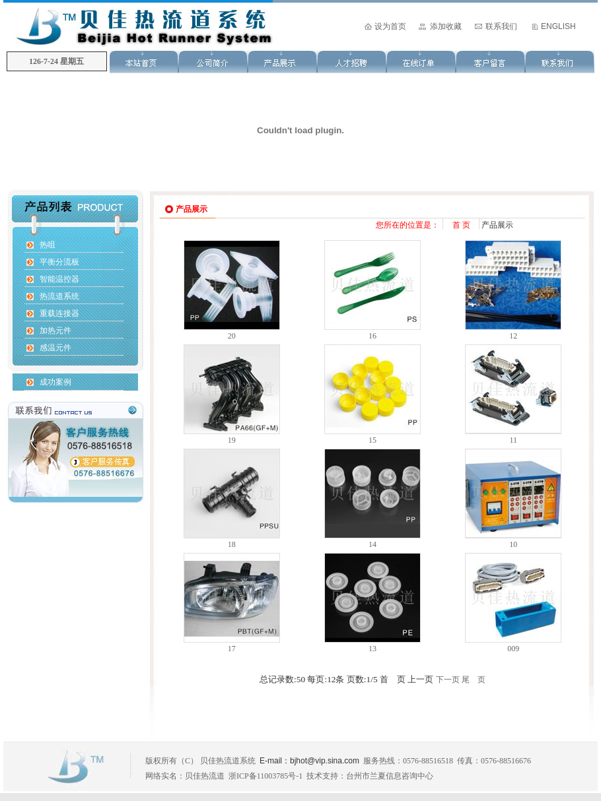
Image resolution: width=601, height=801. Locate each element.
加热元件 (55, 330)
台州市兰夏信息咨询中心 (389, 776)
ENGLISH (558, 26)
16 (372, 335)
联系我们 (501, 26)
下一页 (448, 679)
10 (513, 544)
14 (372, 544)
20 (232, 335)
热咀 (47, 244)
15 (372, 440)
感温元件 (55, 347)
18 (232, 544)
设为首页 (390, 26)
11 (514, 440)
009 (513, 648)
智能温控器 (59, 279)
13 (372, 648)
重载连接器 (59, 313)
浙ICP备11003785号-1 (265, 776)
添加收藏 (446, 26)
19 (232, 440)
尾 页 (473, 679)
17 (232, 648)
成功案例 (55, 382)
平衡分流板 (59, 262)
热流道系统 (59, 296)
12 (513, 335)
